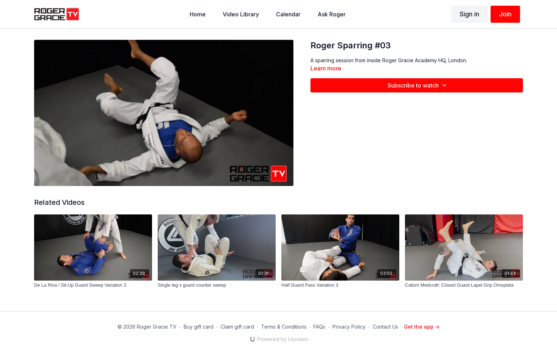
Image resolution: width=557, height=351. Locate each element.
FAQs (319, 327)
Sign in (469, 14)
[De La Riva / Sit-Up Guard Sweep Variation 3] (93, 285)
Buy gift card (198, 327)
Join (505, 14)
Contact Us (385, 327)
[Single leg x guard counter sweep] (217, 285)
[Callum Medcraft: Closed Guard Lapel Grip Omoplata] (464, 285)
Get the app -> (421, 327)
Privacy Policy (349, 327)
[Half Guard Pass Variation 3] (340, 285)
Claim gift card (237, 327)
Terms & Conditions (284, 327)
